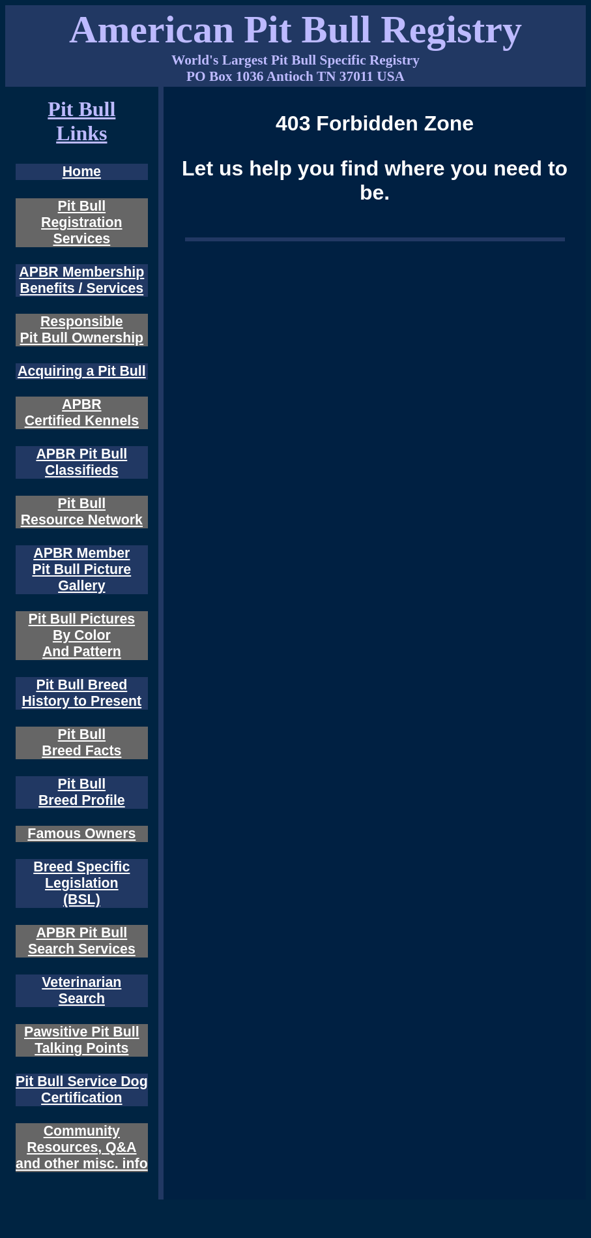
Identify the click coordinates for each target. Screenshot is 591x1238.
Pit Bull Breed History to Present (81, 693)
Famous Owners (81, 833)
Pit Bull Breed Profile (81, 792)
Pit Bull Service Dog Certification (82, 1090)
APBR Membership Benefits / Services (81, 280)
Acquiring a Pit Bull (82, 371)
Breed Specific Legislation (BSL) (81, 883)
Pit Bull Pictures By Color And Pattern (82, 635)
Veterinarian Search (81, 990)
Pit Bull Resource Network (82, 512)
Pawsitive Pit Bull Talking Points (81, 1040)
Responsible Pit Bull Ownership (82, 330)
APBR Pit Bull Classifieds (81, 462)
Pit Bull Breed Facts (81, 743)
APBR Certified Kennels (82, 413)
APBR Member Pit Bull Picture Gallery (81, 569)
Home (82, 171)
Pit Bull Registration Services (81, 222)
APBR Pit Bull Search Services (82, 941)
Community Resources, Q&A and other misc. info (82, 1147)
